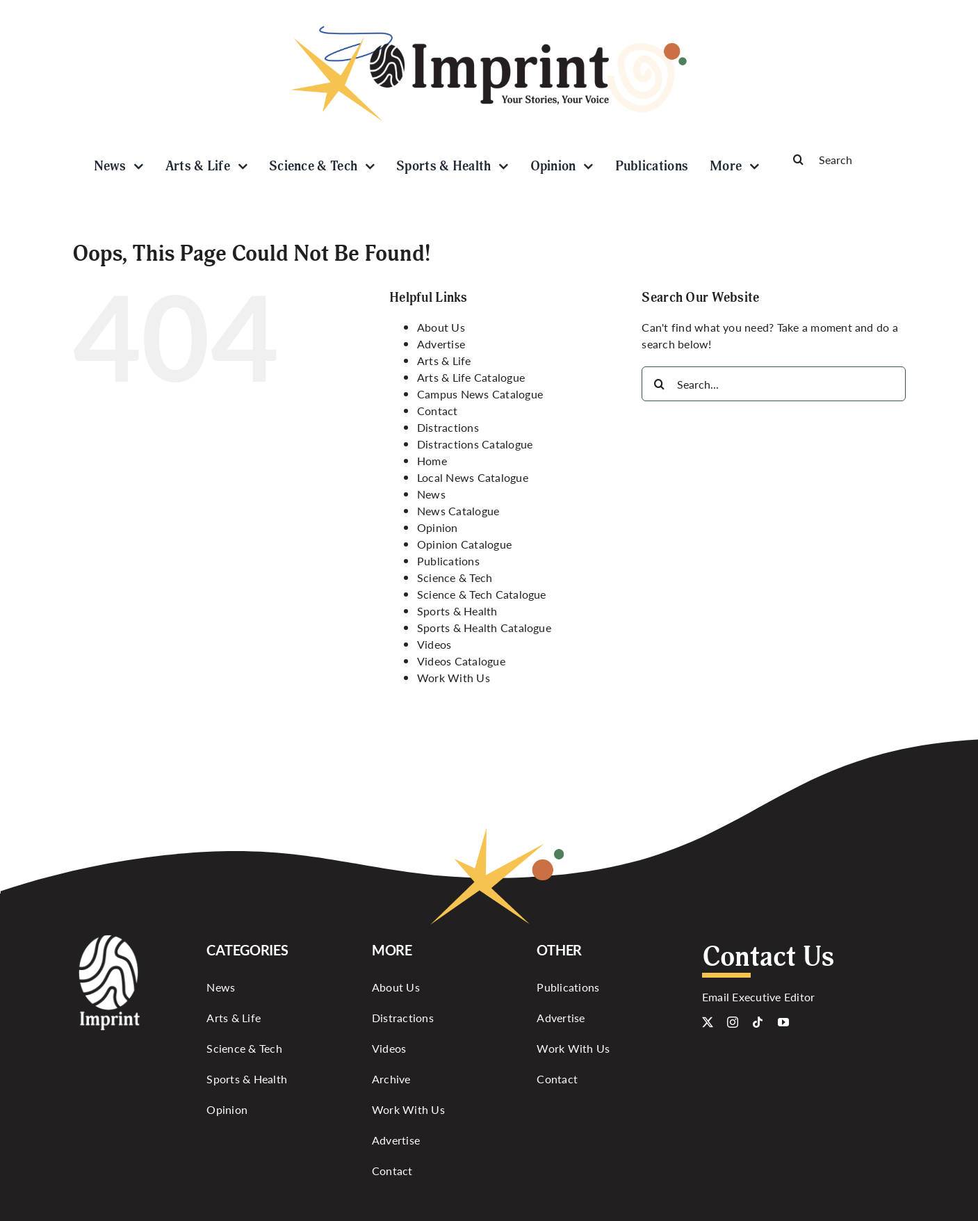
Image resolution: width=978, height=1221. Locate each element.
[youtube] (783, 1022)
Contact (437, 411)
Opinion (437, 527)
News (431, 494)
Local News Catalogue (472, 477)
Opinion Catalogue (464, 544)
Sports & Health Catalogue (484, 628)
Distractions (448, 427)
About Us (441, 327)
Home (432, 461)
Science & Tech (454, 577)
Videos (434, 644)
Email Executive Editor (758, 997)
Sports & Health (457, 611)
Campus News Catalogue (480, 394)
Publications (448, 561)
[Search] (843, 159)
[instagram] (732, 1022)
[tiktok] (757, 1022)
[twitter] (707, 1022)
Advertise (441, 344)
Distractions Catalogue (474, 444)
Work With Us (453, 678)
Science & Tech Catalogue (481, 594)
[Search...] (774, 383)
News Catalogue (458, 511)
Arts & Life (444, 361)
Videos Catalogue (461, 661)
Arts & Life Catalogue (471, 377)
